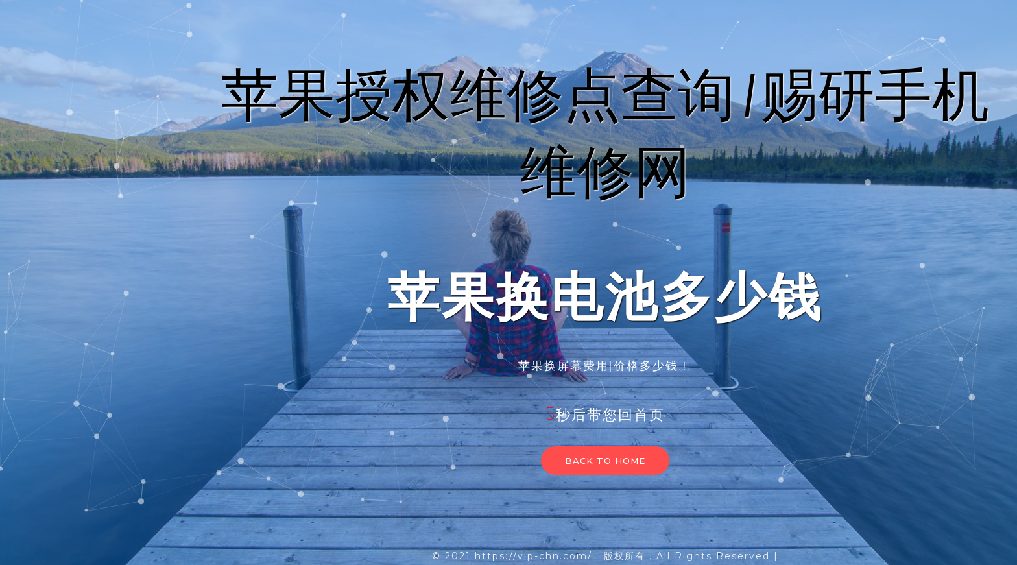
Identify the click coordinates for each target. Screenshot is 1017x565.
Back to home (605, 460)
